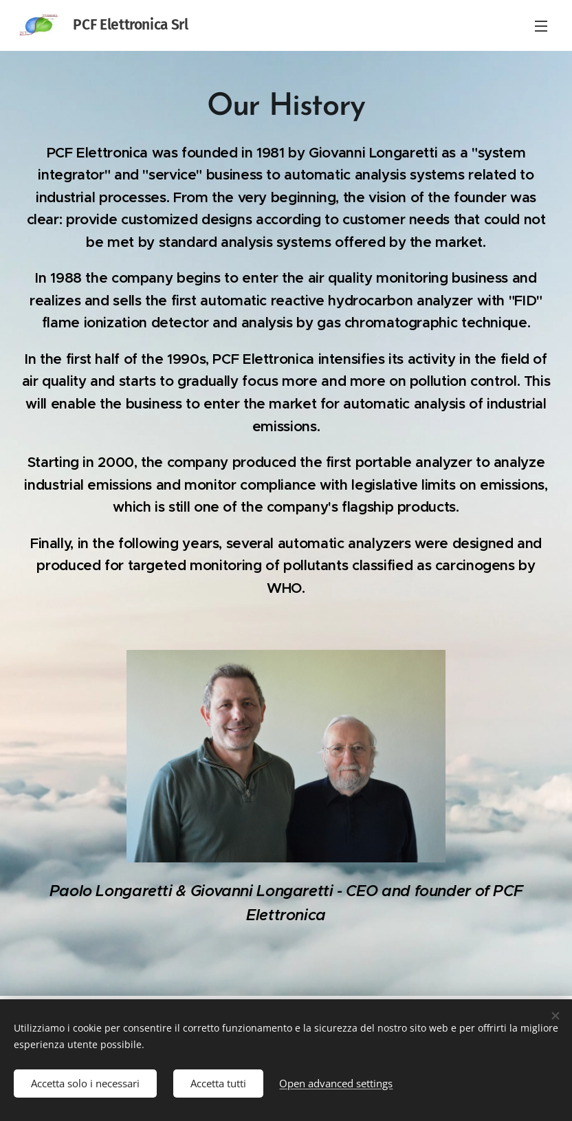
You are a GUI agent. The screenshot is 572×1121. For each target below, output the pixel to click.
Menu (541, 26)
